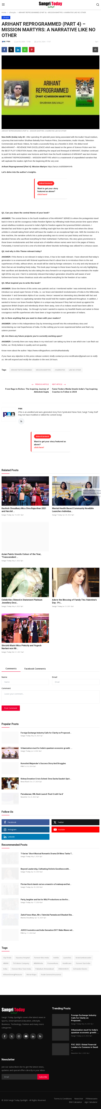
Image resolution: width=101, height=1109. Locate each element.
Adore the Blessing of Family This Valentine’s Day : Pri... (74, 601)
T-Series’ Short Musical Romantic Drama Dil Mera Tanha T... (47, 854)
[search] (97, 5)
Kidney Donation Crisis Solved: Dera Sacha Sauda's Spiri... (46, 779)
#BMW (5, 963)
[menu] (3, 5)
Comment (6, 688)
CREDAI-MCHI (63, 969)
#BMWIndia (38, 963)
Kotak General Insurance (51, 974)
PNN (20, 408)
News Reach (25, 782)
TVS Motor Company (21, 963)
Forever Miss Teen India (21, 969)
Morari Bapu (31, 974)
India (5, 969)
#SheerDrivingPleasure (12, 974)
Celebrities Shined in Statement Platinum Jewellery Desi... (22, 601)
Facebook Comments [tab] (35, 668)
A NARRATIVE (60, 370)
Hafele (56, 957)
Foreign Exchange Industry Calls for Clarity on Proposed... (46, 733)
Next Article (59, 384)
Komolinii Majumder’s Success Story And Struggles (43, 763)
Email (54, 677)
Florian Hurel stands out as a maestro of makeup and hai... (46, 884)
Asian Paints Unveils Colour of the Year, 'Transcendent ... (21, 555)
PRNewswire (91, 1098)
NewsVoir (24, 797)
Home (4, 12)
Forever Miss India (41, 957)
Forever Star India (83, 963)
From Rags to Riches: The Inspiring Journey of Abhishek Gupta (27, 390)
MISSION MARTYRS (43, 370)
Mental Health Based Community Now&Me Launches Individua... (73, 510)
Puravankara (52, 963)
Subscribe (43, 1077)
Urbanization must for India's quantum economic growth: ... (46, 748)
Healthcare (67, 963)
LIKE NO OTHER (75, 370)
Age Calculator (91, 1102)
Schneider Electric (80, 969)
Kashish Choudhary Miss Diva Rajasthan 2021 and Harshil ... (24, 510)
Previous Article (40, 384)
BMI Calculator (75, 1102)
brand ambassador (83, 957)
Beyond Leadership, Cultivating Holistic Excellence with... (45, 869)
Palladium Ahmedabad (45, 969)
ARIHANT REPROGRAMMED (21, 370)
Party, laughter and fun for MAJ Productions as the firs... (45, 899)
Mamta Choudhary (27, 918)
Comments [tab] (11, 668)
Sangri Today (6, 515)
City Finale (7, 957)
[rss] (40, 1036)
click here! (42, 194)
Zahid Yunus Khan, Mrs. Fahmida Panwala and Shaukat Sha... (47, 915)
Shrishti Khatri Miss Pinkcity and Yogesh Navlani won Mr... (21, 647)
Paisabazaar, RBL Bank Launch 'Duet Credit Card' (42, 794)
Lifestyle (12, 12)
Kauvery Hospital (23, 957)
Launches (67, 957)
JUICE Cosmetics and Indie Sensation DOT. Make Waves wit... (47, 930)
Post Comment (10, 708)
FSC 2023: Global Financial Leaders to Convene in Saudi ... (84, 1047)
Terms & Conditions (63, 1098)
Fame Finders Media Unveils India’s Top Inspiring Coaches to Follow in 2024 (74, 390)
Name (4, 677)
